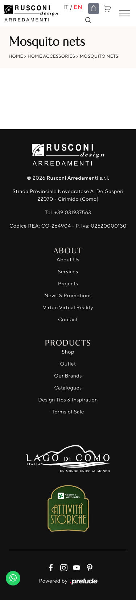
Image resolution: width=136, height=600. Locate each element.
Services (68, 272)
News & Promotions (67, 296)
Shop (68, 352)
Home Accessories (51, 56)
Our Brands (68, 376)
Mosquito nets (99, 56)
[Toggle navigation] (124, 13)
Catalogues (68, 388)
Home (16, 56)
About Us (68, 260)
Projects (68, 284)
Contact (68, 320)
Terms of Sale (68, 412)
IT (66, 7)
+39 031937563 (72, 212)
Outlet (68, 364)
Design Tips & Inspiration (68, 400)
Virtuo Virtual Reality (68, 308)
